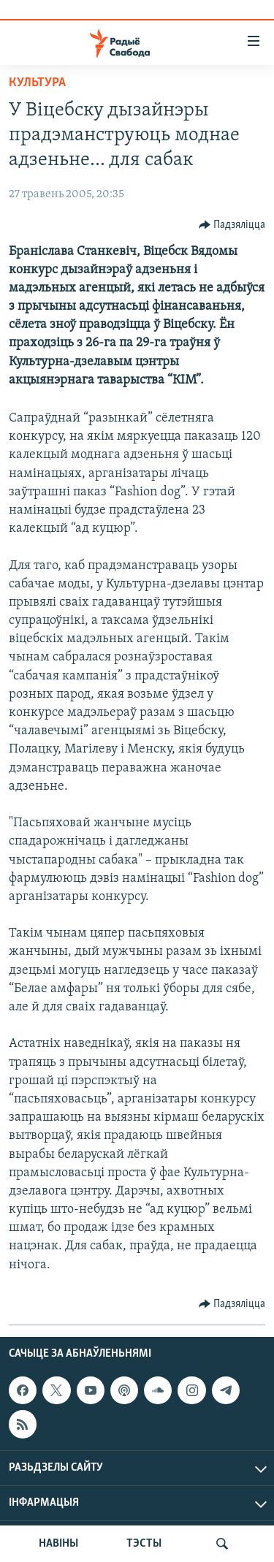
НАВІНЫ (58, 1544)
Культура (37, 83)
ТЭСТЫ (143, 1544)
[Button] (232, 225)
